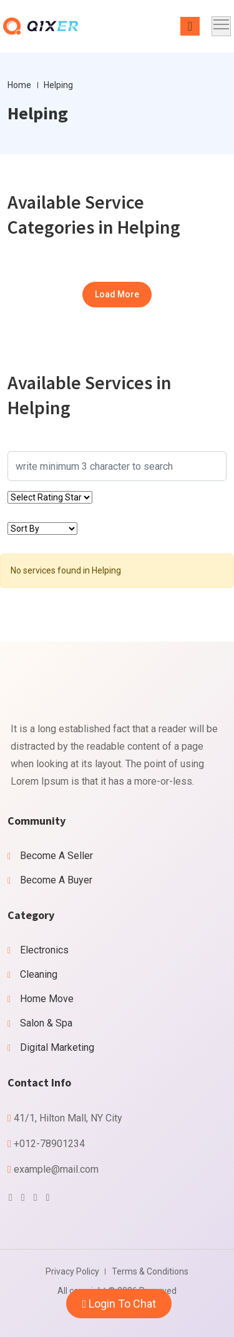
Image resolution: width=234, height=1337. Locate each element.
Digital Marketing (57, 1047)
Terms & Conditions (150, 1271)
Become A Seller (56, 856)
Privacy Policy (72, 1271)
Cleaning (38, 974)
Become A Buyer (56, 880)
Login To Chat (119, 1303)
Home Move (47, 999)
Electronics (44, 950)
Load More (117, 294)
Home (19, 85)
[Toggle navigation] (221, 26)
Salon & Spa (46, 1023)
